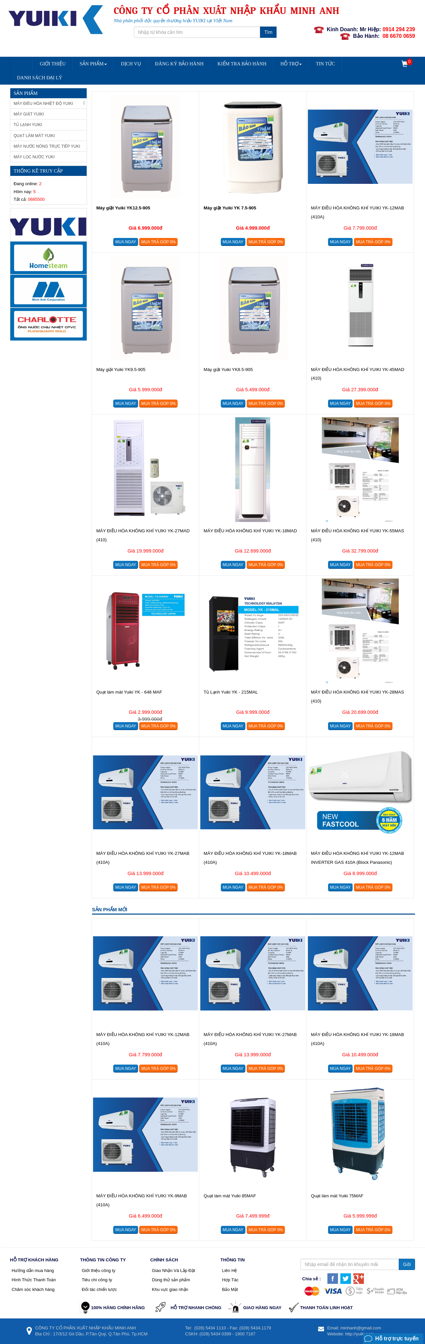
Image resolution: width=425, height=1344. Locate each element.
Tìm (268, 32)
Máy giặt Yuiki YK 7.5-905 (230, 207)
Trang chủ (21, 58)
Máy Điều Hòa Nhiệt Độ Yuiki (49, 103)
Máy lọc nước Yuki (34, 157)
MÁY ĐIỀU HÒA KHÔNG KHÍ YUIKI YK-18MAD (250, 530)
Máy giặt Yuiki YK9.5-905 (120, 369)
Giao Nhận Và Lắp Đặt (173, 1270)
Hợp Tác (230, 1279)
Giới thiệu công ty (98, 1270)
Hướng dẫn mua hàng (33, 1270)
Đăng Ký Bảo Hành (179, 63)
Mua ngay (125, 242)
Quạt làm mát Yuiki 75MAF (337, 1195)
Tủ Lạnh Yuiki (28, 124)
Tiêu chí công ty (97, 1279)
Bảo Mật (230, 1289)
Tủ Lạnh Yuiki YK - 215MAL (231, 692)
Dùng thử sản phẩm (171, 1279)
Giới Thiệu (53, 63)
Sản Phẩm (93, 63)
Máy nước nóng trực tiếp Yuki (47, 146)
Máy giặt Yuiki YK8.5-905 (228, 369)
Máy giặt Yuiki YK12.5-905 (123, 207)
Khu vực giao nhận (170, 1289)
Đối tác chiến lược (99, 1289)
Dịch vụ (131, 63)
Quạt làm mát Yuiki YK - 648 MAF (129, 692)
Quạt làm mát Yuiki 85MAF (230, 1195)
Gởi (407, 1264)
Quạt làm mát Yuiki (34, 135)
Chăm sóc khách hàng (33, 1289)
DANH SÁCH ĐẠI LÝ (39, 77)
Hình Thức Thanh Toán (34, 1279)
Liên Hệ (229, 1270)
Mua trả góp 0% (158, 242)
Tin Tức (325, 63)
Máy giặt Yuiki (29, 114)
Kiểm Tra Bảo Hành (241, 63)
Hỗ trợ (291, 63)
